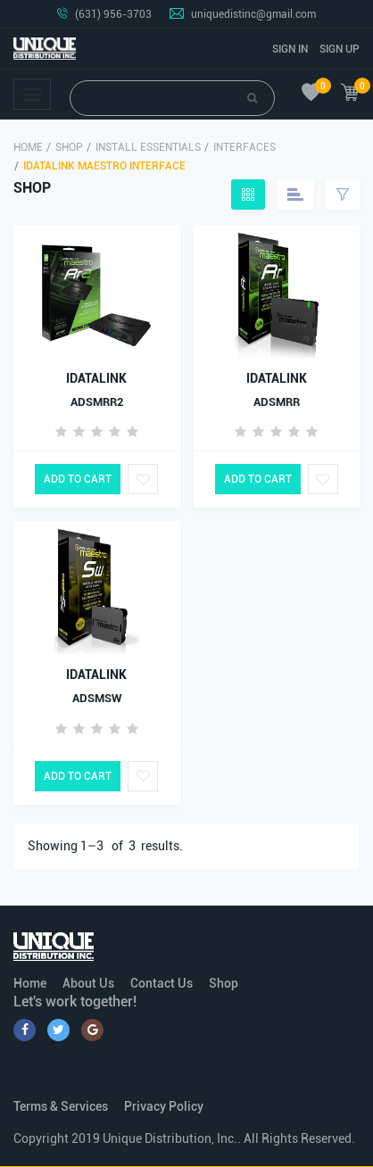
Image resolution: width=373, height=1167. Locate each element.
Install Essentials (148, 147)
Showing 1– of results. (105, 846)
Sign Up (339, 49)
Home (28, 147)
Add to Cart (78, 479)
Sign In (290, 49)
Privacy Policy (163, 1106)
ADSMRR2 (96, 402)
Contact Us (161, 983)
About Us (88, 983)
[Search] (172, 98)
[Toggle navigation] (32, 94)
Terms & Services (60, 1106)
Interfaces (244, 147)
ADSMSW (96, 698)
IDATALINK (96, 378)
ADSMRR (276, 402)
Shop (69, 147)
